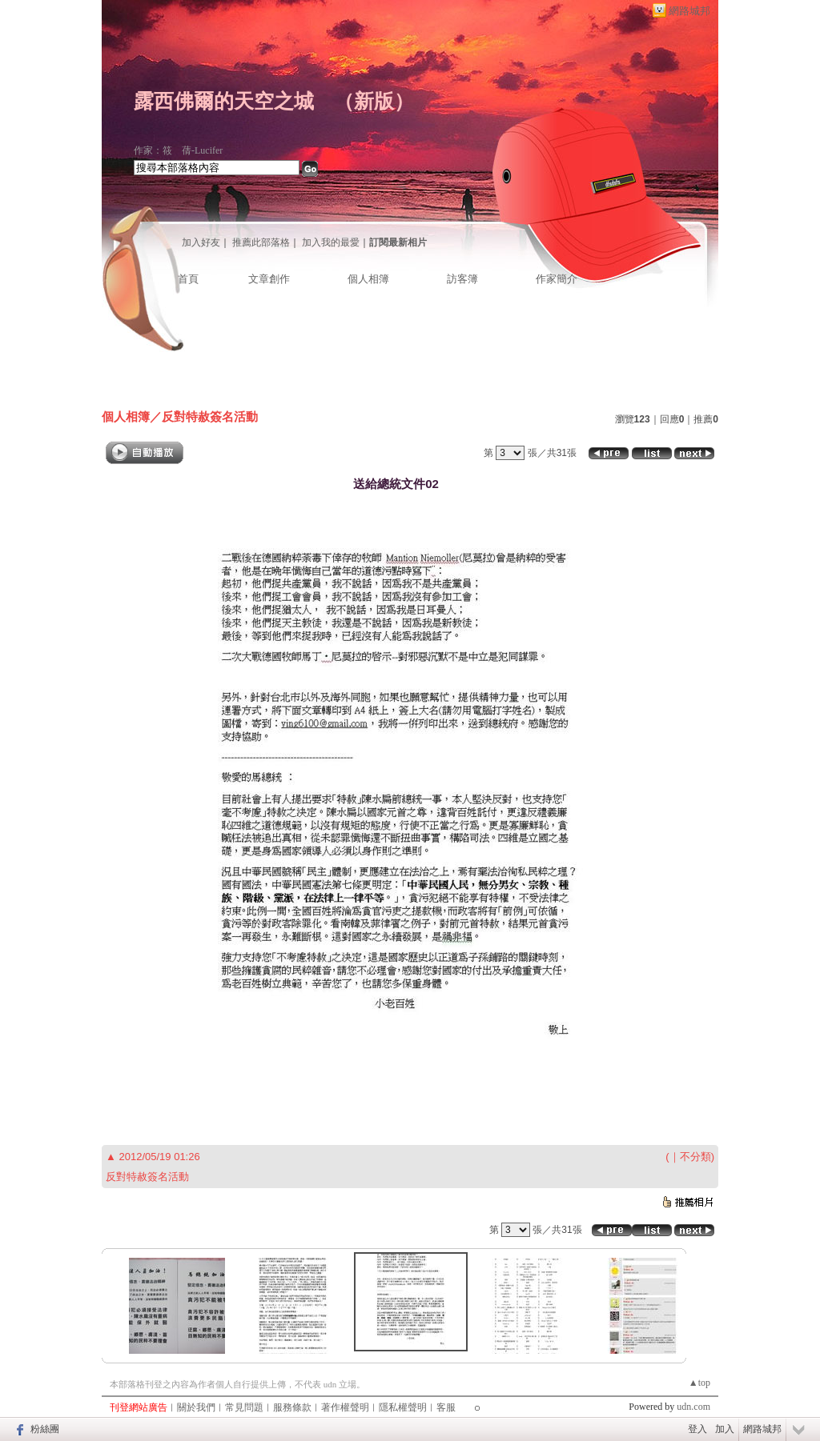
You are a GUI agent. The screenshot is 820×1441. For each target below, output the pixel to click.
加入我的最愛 (331, 242)
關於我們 (196, 1407)
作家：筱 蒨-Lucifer (178, 150)
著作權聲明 (345, 1407)
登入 (697, 1429)
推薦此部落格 (261, 242)
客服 (446, 1407)
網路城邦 (689, 11)
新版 (374, 101)
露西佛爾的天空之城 (224, 101)
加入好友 (201, 242)
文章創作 (269, 279)
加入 (724, 1429)
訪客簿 (462, 279)
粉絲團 (44, 1429)
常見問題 (244, 1407)
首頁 (188, 279)
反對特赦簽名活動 (210, 416)
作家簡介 (556, 279)
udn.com (693, 1406)
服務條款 (292, 1407)
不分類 (695, 1157)
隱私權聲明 (403, 1407)
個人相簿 (368, 279)
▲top (699, 1382)
